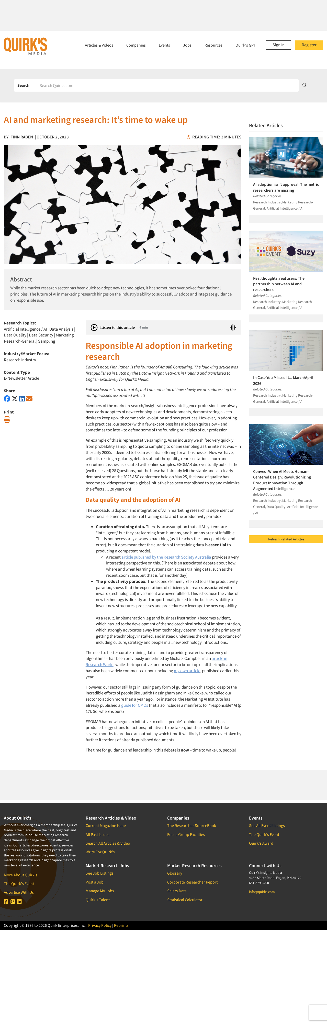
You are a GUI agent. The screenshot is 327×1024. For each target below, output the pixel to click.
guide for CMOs (134, 705)
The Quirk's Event (19, 883)
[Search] (167, 85)
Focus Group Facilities (186, 834)
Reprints (121, 925)
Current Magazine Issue (106, 825)
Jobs (187, 45)
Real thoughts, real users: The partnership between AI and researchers (279, 284)
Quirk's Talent (98, 899)
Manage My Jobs (100, 890)
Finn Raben (21, 137)
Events (164, 45)
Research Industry (20, 360)
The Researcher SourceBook (191, 825)
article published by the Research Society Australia (166, 557)
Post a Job (95, 882)
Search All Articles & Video (108, 843)
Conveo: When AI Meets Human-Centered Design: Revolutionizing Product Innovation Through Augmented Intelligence (282, 480)
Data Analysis (61, 329)
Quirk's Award (261, 843)
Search (23, 85)
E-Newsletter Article (21, 378)
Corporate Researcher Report (192, 882)
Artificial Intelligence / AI (25, 329)
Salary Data (177, 890)
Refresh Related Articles (286, 539)
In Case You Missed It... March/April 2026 (283, 380)
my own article (187, 670)
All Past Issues (97, 834)
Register (309, 45)
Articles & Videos (99, 45)
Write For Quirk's (100, 851)
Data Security (41, 335)
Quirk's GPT (245, 45)
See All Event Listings (267, 825)
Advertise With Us (19, 892)
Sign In (279, 45)
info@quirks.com (262, 891)
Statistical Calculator (184, 899)
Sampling (46, 341)
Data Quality (15, 335)
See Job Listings (100, 873)
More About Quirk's (20, 874)
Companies (136, 45)
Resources (213, 45)
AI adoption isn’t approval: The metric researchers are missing (286, 187)
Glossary (174, 873)
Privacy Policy (99, 925)
